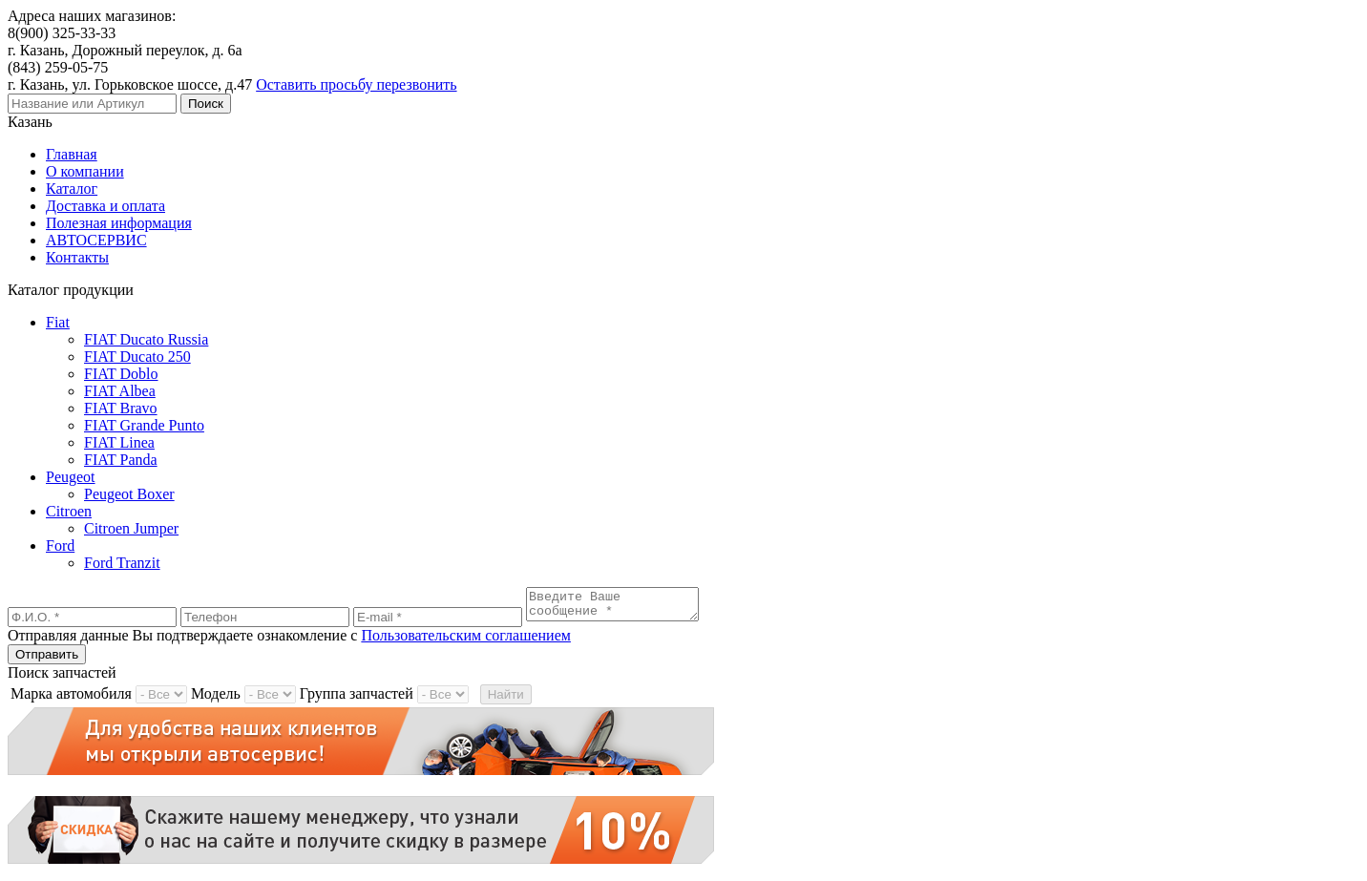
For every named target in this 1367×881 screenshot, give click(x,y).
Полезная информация (119, 223)
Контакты (77, 257)
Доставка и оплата (105, 206)
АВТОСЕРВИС (96, 240)
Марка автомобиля (71, 699)
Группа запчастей (356, 699)
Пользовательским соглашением (466, 641)
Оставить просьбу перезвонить (356, 84)
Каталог (71, 188)
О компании (85, 171)
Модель (216, 699)
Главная (71, 154)
